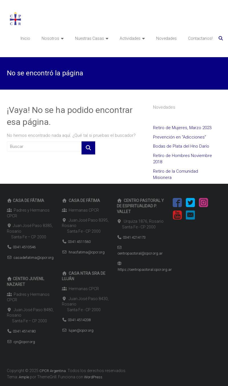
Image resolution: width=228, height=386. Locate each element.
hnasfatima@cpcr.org (87, 252)
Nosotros (50, 38)
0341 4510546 (24, 247)
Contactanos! (200, 38)
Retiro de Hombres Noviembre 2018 (182, 159)
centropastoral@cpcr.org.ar (140, 253)
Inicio (25, 38)
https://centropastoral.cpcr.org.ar (145, 269)
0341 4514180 (24, 331)
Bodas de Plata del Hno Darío (181, 146)
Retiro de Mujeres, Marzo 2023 (182, 127)
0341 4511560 (79, 242)
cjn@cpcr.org (24, 342)
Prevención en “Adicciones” (179, 137)
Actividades (130, 38)
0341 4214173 (134, 237)
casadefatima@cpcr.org (34, 257)
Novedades (166, 38)
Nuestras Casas (89, 38)
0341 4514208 (79, 320)
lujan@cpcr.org (81, 330)
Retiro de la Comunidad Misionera (175, 174)
